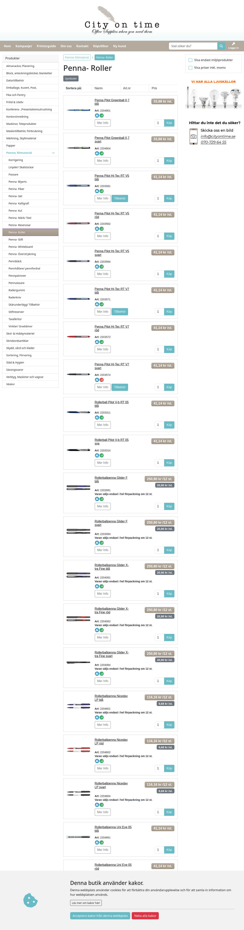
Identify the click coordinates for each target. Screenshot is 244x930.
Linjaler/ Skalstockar (21, 167)
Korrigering (16, 160)
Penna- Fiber (16, 189)
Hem (7, 46)
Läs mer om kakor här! (86, 903)
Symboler (71, 78)
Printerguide (46, 46)
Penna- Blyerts (18, 181)
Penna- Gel (15, 196)
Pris (154, 88)
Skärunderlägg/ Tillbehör (24, 304)
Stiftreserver (16, 312)
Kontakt (82, 46)
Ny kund (119, 46)
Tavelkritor (15, 319)
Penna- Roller (17, 232)
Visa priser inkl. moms (210, 67)
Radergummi (17, 290)
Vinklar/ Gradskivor (21, 326)
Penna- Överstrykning (22, 254)
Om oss (66, 46)
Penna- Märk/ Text (20, 218)
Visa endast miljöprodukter (213, 60)
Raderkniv (15, 297)
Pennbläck (15, 261)
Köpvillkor (100, 46)
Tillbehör (120, 198)
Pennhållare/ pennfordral (24, 268)
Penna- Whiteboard (21, 247)
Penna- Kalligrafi (19, 203)
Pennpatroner (17, 275)
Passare (13, 174)
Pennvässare (16, 283)
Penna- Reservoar (20, 225)
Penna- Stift (16, 239)
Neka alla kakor (145, 916)
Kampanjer (23, 46)
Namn (99, 88)
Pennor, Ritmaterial (77, 57)
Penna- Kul (15, 210)
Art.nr (127, 88)
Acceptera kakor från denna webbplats (100, 916)
